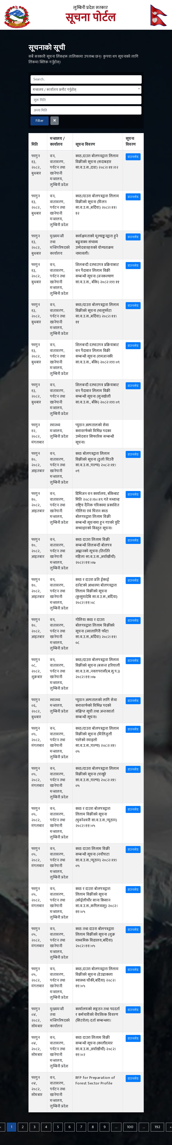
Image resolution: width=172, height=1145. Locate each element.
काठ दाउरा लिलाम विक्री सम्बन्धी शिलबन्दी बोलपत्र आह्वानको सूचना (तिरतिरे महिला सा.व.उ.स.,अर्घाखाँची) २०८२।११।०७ (95, 551)
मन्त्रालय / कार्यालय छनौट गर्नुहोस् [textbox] (54, 90)
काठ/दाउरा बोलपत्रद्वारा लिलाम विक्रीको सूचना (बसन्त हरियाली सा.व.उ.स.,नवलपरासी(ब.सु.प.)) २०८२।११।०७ (97, 668)
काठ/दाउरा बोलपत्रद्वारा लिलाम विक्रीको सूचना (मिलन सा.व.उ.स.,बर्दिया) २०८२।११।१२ (97, 205)
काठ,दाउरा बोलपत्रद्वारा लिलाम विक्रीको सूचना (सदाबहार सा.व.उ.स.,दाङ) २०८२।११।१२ (97, 162)
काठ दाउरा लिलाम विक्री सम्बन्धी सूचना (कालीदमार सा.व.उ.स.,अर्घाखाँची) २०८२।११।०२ (95, 1046)
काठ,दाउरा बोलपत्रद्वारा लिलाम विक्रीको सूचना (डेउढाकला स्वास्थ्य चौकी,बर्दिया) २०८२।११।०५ (97, 977)
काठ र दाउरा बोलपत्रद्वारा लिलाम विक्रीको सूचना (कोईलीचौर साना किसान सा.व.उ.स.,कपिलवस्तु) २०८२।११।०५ (96, 900)
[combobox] (86, 90)
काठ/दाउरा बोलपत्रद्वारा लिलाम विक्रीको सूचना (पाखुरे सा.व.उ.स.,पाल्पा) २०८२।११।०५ (97, 777)
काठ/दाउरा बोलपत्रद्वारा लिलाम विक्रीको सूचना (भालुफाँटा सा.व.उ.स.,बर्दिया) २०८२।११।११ (97, 313)
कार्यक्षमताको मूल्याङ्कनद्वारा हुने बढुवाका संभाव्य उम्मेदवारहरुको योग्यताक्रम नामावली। (96, 245)
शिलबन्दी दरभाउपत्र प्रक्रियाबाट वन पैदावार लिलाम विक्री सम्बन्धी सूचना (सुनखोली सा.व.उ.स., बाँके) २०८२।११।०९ (97, 393)
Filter (39, 121)
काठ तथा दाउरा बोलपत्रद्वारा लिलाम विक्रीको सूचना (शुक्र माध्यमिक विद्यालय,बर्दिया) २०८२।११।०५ (95, 937)
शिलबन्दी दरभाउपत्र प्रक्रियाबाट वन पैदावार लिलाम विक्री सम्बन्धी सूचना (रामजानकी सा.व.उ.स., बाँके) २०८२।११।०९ (97, 353)
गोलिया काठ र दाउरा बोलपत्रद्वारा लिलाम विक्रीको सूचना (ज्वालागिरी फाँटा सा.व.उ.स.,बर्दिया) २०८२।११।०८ (96, 631)
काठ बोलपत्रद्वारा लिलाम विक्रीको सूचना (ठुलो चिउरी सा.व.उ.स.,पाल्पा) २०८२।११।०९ (96, 462)
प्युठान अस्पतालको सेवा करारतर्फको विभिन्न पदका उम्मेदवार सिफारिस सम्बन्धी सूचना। (94, 434)
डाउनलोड (133, 156)
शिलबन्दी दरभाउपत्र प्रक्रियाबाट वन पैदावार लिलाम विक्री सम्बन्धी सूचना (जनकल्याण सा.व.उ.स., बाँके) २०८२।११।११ (97, 273)
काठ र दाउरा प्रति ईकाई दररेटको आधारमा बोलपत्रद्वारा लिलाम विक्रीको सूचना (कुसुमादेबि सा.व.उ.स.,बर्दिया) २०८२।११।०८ (96, 591)
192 (157, 1127)
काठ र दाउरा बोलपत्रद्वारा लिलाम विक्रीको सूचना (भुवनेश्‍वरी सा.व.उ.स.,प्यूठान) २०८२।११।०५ (96, 817)
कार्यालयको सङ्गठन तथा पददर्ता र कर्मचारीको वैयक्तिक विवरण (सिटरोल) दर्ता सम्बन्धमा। (97, 1015)
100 (130, 1127)
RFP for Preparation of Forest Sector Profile (95, 1081)
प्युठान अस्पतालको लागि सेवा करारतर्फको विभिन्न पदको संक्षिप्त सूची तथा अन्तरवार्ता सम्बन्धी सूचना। (96, 708)
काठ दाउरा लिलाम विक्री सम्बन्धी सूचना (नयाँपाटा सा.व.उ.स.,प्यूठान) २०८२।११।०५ (96, 857)
